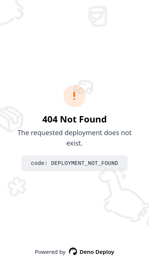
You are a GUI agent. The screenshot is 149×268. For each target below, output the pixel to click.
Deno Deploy (91, 251)
